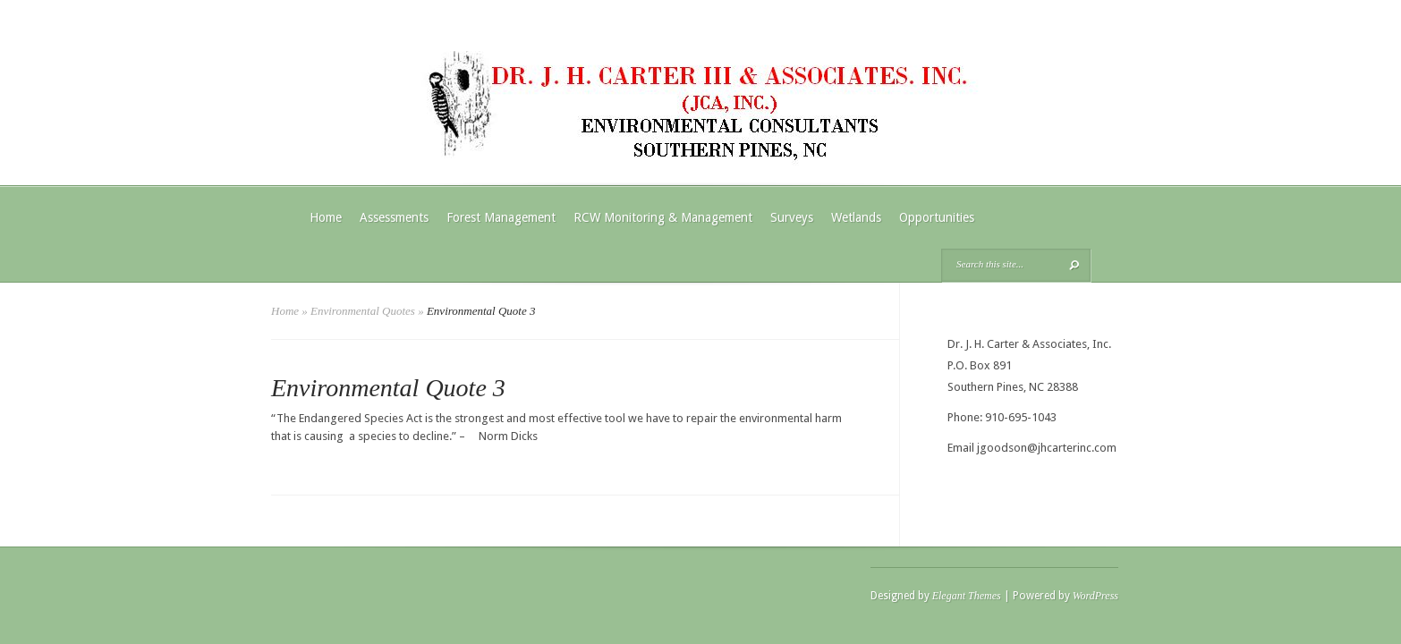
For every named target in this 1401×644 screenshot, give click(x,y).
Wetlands (856, 217)
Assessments (394, 217)
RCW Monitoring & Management (662, 217)
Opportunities (936, 217)
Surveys (791, 217)
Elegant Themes (966, 595)
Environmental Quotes (362, 311)
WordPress (1095, 595)
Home (326, 217)
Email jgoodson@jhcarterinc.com (1032, 447)
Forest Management (501, 217)
